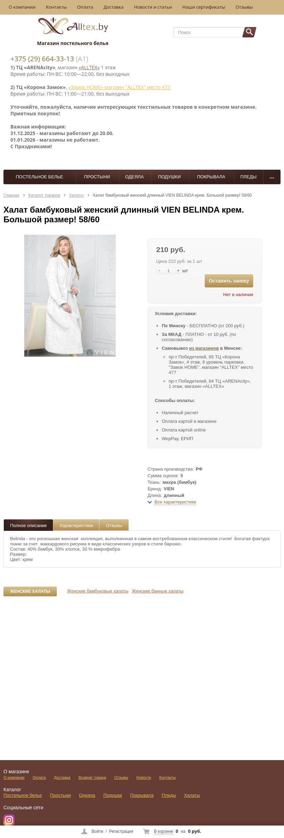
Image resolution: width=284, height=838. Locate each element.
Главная (11, 195)
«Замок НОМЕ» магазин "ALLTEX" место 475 (119, 87)
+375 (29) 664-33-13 (42, 58)
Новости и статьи (153, 7)
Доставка (114, 7)
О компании (22, 7)
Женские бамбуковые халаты (97, 591)
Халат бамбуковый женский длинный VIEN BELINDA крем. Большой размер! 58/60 (172, 195)
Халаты (76, 195)
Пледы (248, 176)
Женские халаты (30, 591)
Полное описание (28, 525)
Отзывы (244, 7)
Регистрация (121, 831)
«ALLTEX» (89, 67)
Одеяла (134, 176)
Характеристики (76, 525)
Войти (97, 831)
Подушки (169, 176)
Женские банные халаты (158, 591)
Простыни (97, 176)
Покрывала (211, 176)
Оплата (85, 7)
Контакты (56, 7)
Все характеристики (175, 502)
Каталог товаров (44, 195)
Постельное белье (39, 176)
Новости (143, 777)
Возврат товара (92, 777)
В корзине (163, 831)
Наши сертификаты (204, 7)
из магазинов (204, 348)
